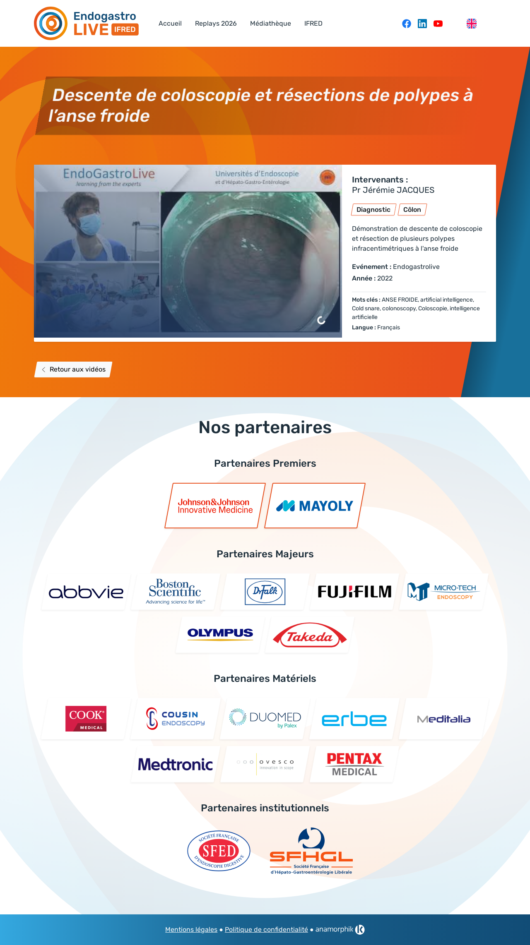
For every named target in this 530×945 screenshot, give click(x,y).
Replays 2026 (216, 23)
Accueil (170, 23)
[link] (340, 929)
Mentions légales (191, 929)
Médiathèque (270, 23)
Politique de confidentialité (266, 929)
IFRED (313, 23)
